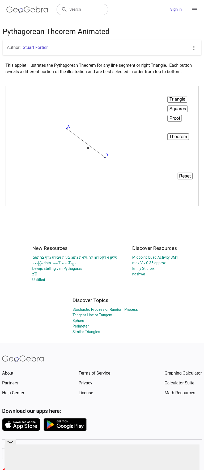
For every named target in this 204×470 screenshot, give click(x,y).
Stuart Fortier (35, 47)
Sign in (176, 9)
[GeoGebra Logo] (27, 9)
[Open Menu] (194, 9)
